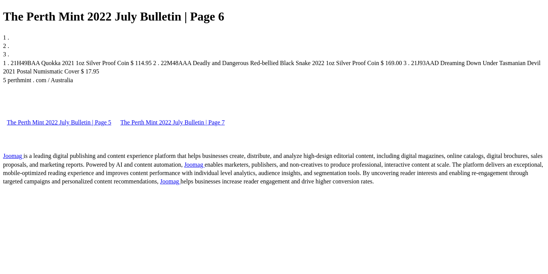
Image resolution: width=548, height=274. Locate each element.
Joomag (13, 156)
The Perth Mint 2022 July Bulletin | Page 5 (59, 122)
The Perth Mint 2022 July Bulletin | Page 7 (172, 122)
